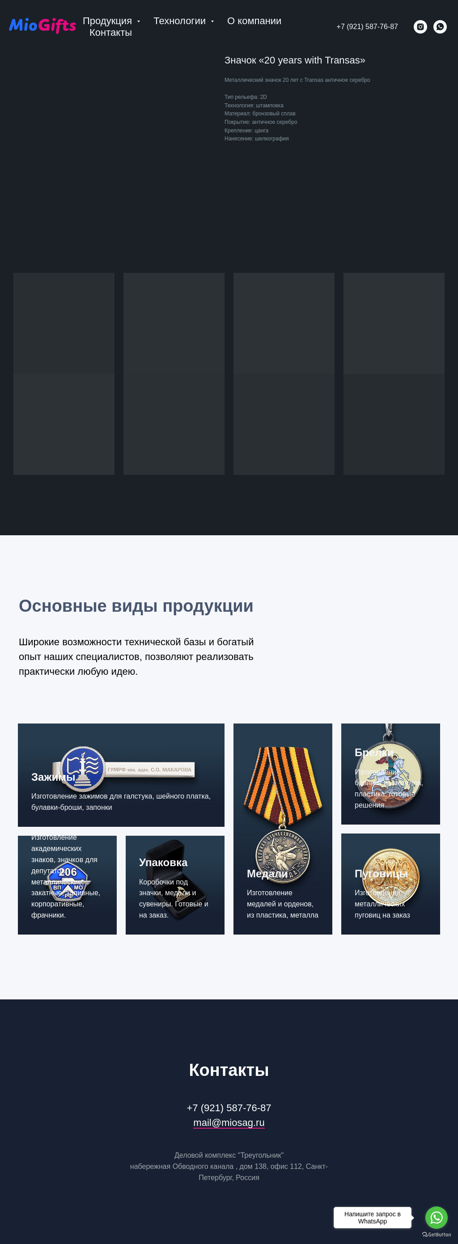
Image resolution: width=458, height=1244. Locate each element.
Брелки (374, 752)
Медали (267, 873)
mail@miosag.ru (228, 1122)
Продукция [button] (109, 20)
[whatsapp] (440, 27)
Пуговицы (381, 873)
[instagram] (420, 27)
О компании (254, 20)
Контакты (110, 32)
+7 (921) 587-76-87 (367, 26)
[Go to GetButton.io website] (436, 1235)
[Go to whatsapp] (436, 1217)
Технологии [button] (180, 20)
